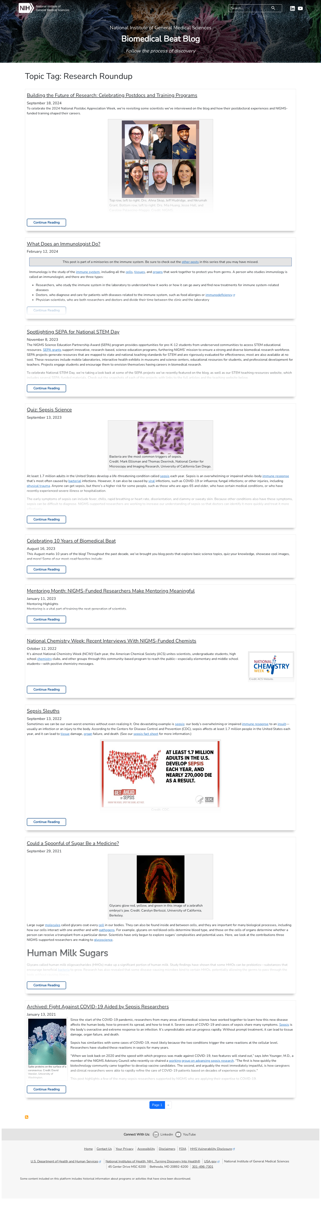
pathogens (107, 930)
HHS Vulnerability (213, 1149)
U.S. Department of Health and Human (66, 1161)
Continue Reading (46, 222)
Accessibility (146, 1149)
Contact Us (104, 1149)
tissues (139, 272)
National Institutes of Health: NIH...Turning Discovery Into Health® (153, 1161)
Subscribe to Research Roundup (26, 1117)
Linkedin (166, 1134)
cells (129, 272)
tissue (65, 734)
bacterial (74, 481)
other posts (190, 262)
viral (151, 481)
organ (88, 734)
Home (88, 1149)
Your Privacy (124, 1149)
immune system (88, 272)
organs (158, 272)
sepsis (165, 476)
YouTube (189, 1134)
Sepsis (284, 1024)
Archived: (98, 1006)
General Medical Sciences (52, 10)
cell (101, 925)
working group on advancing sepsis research (201, 1060)
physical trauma (38, 486)
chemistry (44, 659)
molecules (52, 925)
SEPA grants (52, 350)
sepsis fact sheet (145, 734)
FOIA (182, 1149)
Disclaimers (167, 1149)
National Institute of (48, 6)
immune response (275, 476)
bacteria (64, 969)
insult (282, 724)
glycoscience (103, 940)
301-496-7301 (202, 1166)
